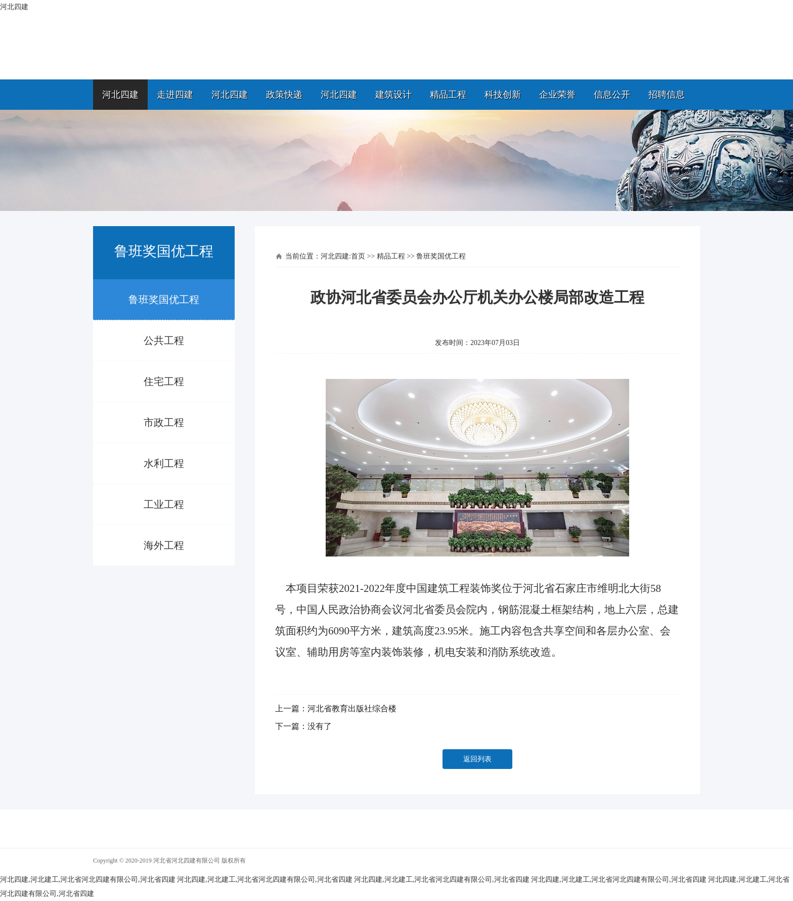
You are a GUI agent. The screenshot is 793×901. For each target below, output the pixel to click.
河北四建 (120, 95)
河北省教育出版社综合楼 (351, 708)
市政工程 (164, 422)
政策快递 (284, 95)
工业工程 (164, 504)
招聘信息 (666, 95)
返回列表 (477, 759)
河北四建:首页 (343, 256)
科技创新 (502, 95)
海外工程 (164, 545)
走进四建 (175, 95)
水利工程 (164, 463)
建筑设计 (393, 95)
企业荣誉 (557, 95)
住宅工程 (164, 381)
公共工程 (164, 340)
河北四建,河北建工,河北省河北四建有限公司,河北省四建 (87, 879)
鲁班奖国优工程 (163, 299)
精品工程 (448, 95)
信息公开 (612, 95)
